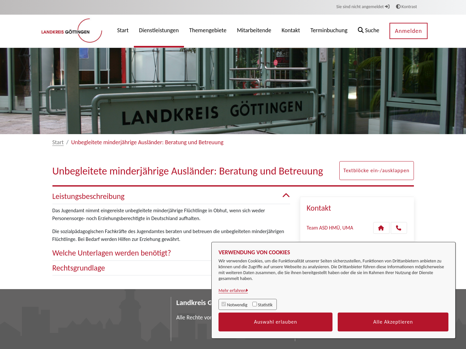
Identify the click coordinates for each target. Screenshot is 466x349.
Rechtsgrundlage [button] (171, 268)
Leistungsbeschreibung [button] (171, 196)
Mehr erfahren (232, 290)
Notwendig (237, 305)
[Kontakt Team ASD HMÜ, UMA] (381, 228)
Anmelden (408, 31)
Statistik (265, 305)
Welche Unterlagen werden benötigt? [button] (171, 253)
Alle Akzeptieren (393, 322)
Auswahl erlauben (275, 322)
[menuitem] (123, 31)
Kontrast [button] (406, 6)
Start (58, 142)
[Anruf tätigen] (399, 228)
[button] (369, 31)
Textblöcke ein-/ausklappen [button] (377, 170)
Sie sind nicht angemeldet (362, 6)
